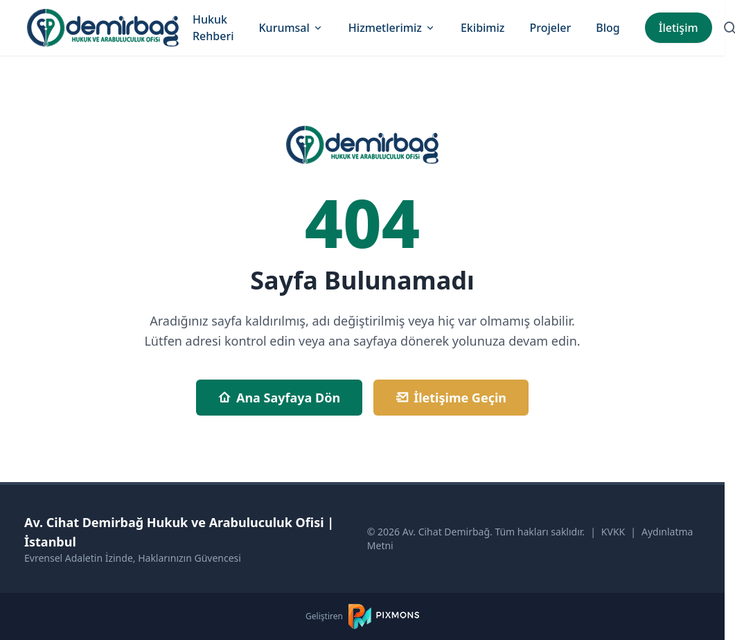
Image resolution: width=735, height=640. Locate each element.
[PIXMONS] (383, 616)
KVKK (613, 531)
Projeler (550, 27)
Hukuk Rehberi (213, 28)
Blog (607, 27)
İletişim (678, 27)
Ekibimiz (483, 27)
